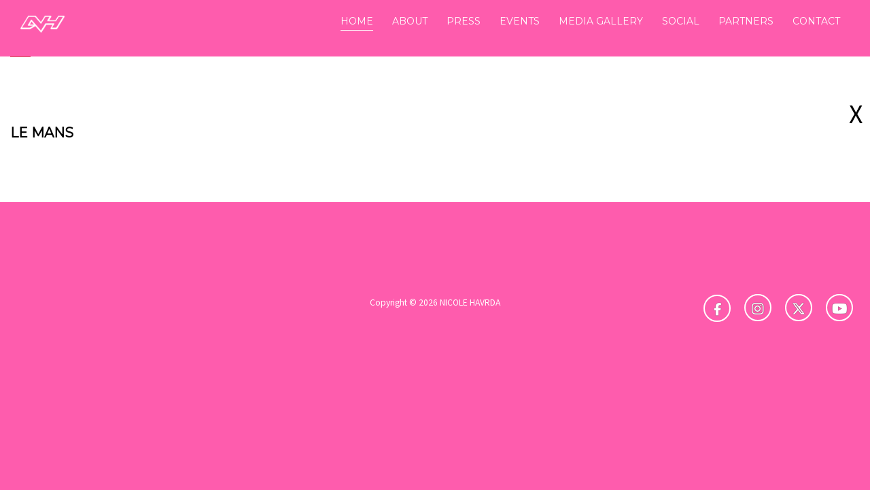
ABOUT (410, 21)
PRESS (464, 21)
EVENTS (520, 21)
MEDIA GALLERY (601, 21)
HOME (357, 21)
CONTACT (816, 21)
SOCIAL (680, 21)
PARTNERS (745, 21)
